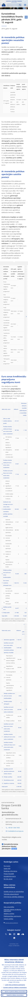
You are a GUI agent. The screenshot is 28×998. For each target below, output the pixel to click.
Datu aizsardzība (9, 907)
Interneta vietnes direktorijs (11, 923)
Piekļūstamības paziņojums (12, 916)
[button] (25, 2)
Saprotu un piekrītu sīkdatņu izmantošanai (15, 991)
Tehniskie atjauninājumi (11, 894)
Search (20, 5)
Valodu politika (8, 919)
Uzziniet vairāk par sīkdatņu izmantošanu (15, 987)
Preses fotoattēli (9, 874)
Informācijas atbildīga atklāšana (14, 897)
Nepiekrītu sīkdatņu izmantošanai (15, 995)
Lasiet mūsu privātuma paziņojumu (15, 985)
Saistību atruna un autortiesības (14, 891)
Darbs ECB (7, 868)
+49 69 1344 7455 (14, 828)
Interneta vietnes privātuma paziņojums (12, 910)
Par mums (7, 866)
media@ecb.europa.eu (15, 831)
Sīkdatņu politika (9, 913)
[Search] (13, 5)
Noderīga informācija (10, 871)
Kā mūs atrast (8, 879)
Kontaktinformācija (10, 876)
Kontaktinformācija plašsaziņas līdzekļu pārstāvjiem (10, 846)
